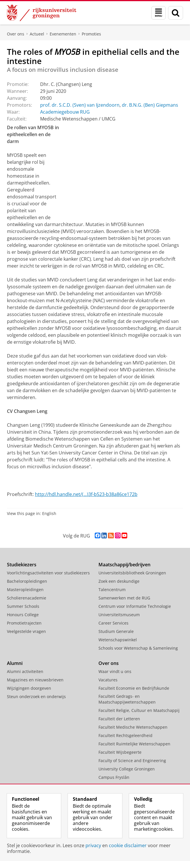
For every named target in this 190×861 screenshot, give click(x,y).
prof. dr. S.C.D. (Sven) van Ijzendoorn (80, 105)
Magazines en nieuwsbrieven (35, 680)
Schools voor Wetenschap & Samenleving (138, 648)
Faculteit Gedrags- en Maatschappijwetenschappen (127, 699)
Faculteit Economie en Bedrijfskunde (133, 688)
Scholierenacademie (26, 598)
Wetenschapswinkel (117, 639)
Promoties (91, 34)
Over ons (15, 34)
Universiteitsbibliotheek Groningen (132, 573)
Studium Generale (116, 631)
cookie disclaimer (128, 845)
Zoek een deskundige (118, 581)
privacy (93, 845)
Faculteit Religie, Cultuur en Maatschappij (139, 710)
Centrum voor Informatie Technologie (134, 606)
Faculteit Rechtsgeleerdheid (125, 735)
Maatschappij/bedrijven (124, 564)
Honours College (23, 614)
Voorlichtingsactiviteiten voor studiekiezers (48, 573)
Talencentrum (112, 589)
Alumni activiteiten (25, 671)
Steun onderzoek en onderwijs (36, 696)
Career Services (113, 623)
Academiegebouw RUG (65, 112)
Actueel (37, 34)
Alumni (15, 663)
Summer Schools (23, 606)
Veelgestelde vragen (26, 631)
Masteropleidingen (25, 589)
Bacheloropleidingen (27, 581)
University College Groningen (126, 769)
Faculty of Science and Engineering (132, 760)
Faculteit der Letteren (119, 718)
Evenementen (63, 34)
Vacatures (108, 680)
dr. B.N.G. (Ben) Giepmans (150, 105)
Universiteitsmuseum (119, 614)
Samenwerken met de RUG (124, 598)
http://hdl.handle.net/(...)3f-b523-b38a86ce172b (86, 494)
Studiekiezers (21, 564)
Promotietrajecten (24, 623)
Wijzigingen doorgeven (29, 688)
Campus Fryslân (113, 777)
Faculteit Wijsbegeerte (119, 752)
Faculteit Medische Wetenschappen (132, 727)
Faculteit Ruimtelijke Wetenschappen (134, 744)
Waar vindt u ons (114, 671)
